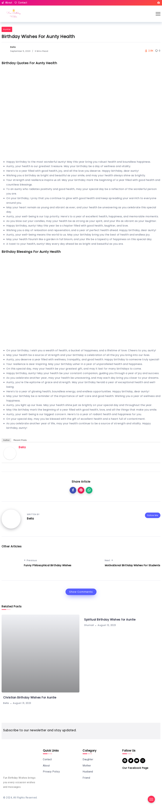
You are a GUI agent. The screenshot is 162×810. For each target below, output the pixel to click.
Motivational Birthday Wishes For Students (132, 565)
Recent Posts (20, 440)
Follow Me (152, 515)
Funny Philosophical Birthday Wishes (47, 565)
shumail (89, 625)
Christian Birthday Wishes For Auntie (29, 697)
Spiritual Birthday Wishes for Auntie (109, 620)
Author (6, 440)
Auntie (7, 29)
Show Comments (81, 592)
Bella (13, 47)
